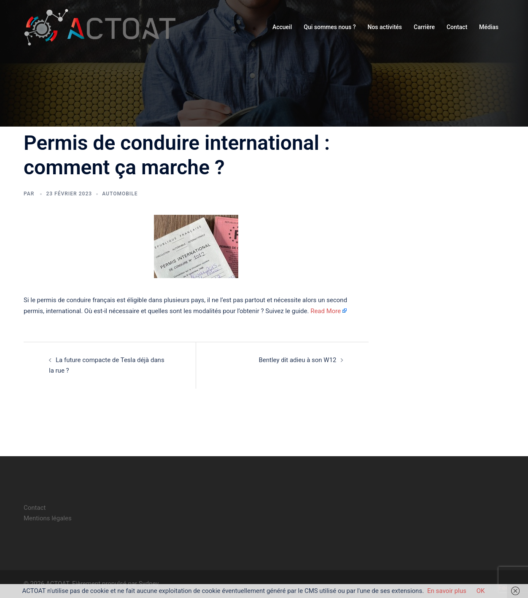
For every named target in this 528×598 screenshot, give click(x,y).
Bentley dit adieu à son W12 (297, 360)
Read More (325, 311)
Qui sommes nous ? (330, 27)
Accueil (282, 27)
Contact (457, 27)
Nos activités (384, 27)
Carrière (424, 27)
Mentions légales (48, 518)
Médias (488, 27)
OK (481, 591)
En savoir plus (446, 591)
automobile (119, 194)
